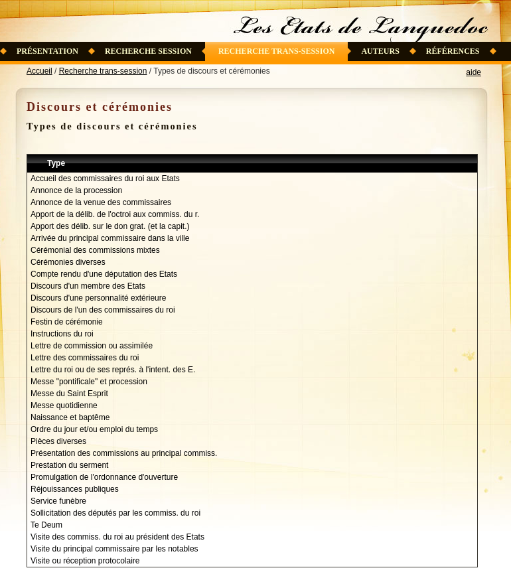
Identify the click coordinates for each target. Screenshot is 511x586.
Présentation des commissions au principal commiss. (124, 453)
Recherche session (148, 51)
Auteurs (380, 51)
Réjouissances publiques (75, 489)
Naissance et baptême (70, 417)
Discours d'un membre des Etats (88, 286)
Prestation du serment (69, 465)
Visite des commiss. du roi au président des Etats (117, 537)
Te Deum (46, 525)
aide (473, 72)
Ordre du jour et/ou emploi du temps (94, 429)
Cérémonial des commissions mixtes (95, 250)
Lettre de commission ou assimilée (92, 345)
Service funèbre (58, 501)
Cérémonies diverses (68, 262)
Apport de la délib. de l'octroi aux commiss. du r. (115, 214)
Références (453, 51)
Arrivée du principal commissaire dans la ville (110, 238)
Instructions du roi (62, 333)
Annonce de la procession (76, 190)
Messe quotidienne (64, 405)
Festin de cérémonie (67, 322)
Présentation (47, 51)
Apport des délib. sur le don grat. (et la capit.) (110, 226)
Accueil (39, 71)
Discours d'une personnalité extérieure (98, 298)
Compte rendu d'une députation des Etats (104, 274)
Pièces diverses (58, 441)
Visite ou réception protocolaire (85, 560)
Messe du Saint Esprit (69, 393)
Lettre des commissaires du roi (85, 357)
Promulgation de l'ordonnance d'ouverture (104, 477)
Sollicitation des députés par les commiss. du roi (115, 513)
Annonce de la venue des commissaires (101, 202)
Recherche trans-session (276, 51)
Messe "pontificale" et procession (89, 381)
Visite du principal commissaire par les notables (114, 548)
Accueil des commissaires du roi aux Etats (105, 178)
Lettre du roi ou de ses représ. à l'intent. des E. (113, 369)
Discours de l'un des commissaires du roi (103, 310)
